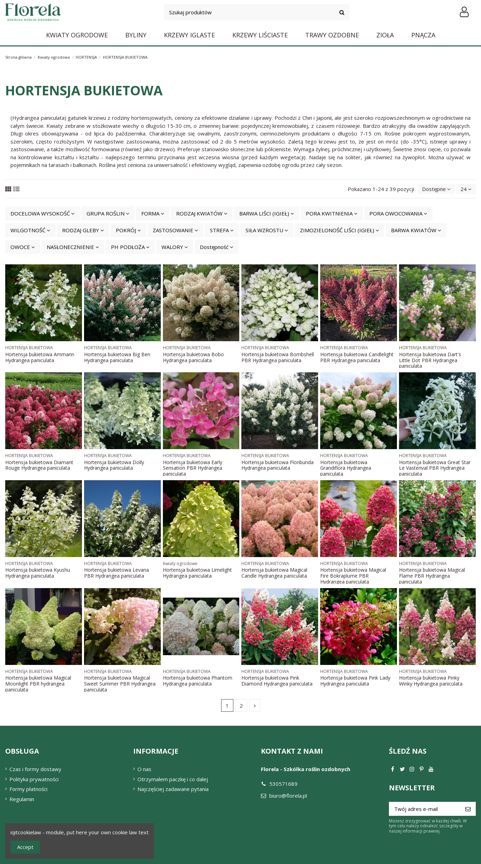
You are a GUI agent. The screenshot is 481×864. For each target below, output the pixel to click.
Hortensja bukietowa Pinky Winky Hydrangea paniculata (431, 680)
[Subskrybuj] (468, 809)
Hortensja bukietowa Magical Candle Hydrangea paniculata (274, 572)
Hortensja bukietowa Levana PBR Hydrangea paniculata (116, 572)
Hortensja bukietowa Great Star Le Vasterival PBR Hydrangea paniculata (435, 468)
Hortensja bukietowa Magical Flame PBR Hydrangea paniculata (432, 575)
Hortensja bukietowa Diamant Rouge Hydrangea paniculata (39, 465)
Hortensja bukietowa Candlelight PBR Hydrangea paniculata (356, 357)
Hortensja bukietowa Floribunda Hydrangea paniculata (277, 465)
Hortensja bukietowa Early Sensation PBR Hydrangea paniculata (192, 468)
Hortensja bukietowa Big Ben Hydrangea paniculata (117, 357)
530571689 (283, 783)
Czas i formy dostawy (35, 769)
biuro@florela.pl (288, 795)
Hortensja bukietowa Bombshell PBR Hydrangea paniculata (277, 357)
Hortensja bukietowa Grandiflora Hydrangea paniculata (345, 468)
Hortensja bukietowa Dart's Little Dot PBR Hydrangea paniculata (430, 360)
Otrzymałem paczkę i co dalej (172, 779)
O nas (144, 769)
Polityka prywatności (34, 779)
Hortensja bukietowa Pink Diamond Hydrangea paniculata (277, 680)
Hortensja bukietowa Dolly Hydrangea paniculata (114, 465)
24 (466, 188)
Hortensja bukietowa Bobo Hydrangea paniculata (193, 357)
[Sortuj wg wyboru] (436, 189)
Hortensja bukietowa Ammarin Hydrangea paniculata (39, 357)
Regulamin (21, 799)
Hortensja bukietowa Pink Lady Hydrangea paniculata (355, 680)
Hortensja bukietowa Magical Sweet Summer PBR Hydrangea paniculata (120, 683)
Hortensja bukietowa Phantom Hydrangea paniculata (197, 680)
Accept (25, 846)
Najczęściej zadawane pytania (173, 788)
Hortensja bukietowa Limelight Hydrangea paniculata (197, 572)
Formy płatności (28, 788)
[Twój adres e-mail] (424, 809)
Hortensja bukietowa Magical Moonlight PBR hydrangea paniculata (38, 683)
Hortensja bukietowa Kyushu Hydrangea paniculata (37, 572)
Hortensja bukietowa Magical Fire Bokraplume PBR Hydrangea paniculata (353, 575)
